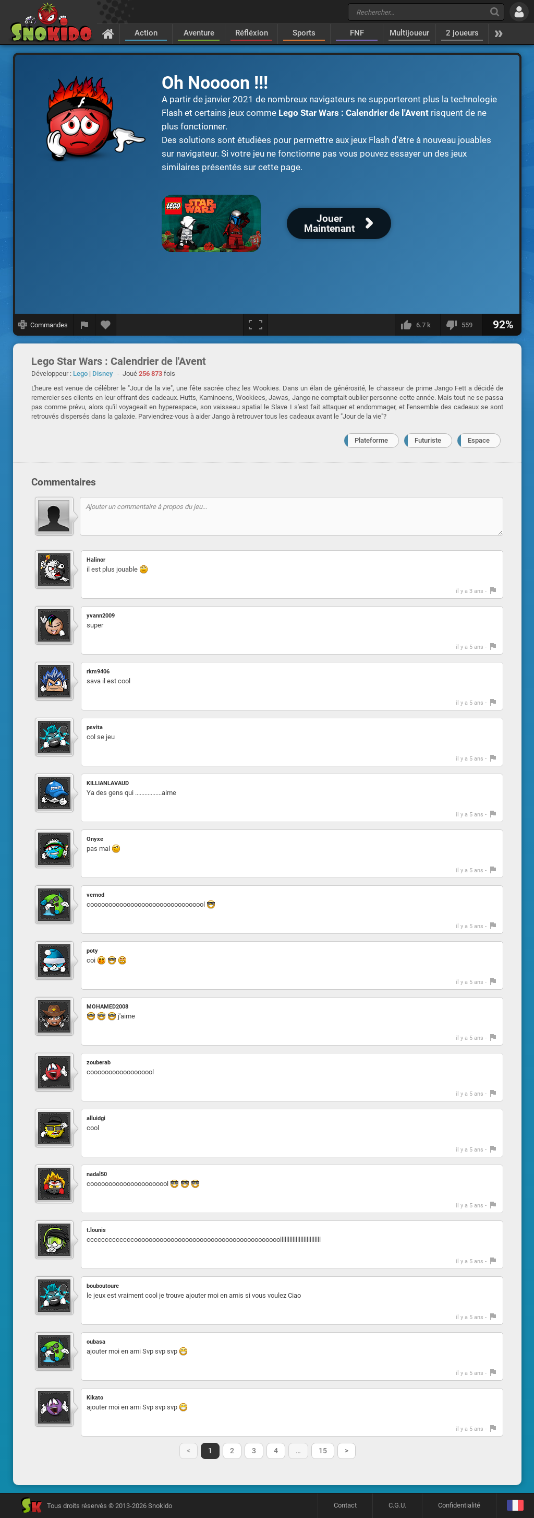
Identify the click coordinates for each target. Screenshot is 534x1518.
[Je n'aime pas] (461, 325)
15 (323, 1450)
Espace (479, 440)
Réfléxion (251, 33)
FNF (357, 33)
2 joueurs (462, 33)
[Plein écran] (255, 325)
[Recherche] (494, 11)
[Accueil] (108, 33)
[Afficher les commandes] (43, 325)
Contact (345, 1505)
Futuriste (428, 440)
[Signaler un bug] (84, 325)
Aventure (199, 33)
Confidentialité (459, 1505)
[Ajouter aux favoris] (105, 325)
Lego (80, 373)
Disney (102, 373)
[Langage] (515, 1505)
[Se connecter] (519, 11)
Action (146, 33)
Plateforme (371, 440)
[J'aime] (417, 325)
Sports (304, 33)
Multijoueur (409, 33)
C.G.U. (397, 1505)
